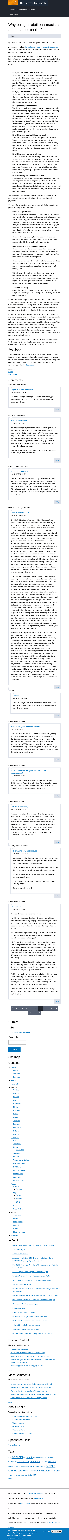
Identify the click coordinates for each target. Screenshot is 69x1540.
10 (35, 1008)
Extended (16, 1077)
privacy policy (25, 1503)
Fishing (16, 1218)
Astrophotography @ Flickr (22, 1433)
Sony (57, 1470)
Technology (15, 1138)
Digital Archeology (19, 1163)
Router (45, 1470)
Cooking (16, 1090)
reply (57, 409)
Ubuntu (32, 1475)
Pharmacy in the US (19, 421)
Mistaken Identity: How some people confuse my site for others (35, 1295)
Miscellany (14, 1235)
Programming (18, 1174)
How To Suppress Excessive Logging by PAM (26, 1366)
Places (13, 1184)
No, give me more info (15, 1538)
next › (35, 1013)
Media (15, 1107)
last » (39, 1013)
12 (46, 1008)
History (15, 1100)
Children (16, 1134)
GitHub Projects (18, 1426)
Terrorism (16, 1121)
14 (56, 1008)
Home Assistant (25, 1466)
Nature (15, 1228)
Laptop (42, 1466)
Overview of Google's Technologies (25, 1304)
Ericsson (52, 1461)
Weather (19, 1189)
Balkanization (44, 1457)
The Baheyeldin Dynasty (34, 1493)
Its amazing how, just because (25, 851)
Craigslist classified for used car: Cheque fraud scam (29, 1391)
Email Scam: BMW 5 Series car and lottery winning (28, 1398)
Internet (16, 1157)
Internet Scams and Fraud (21, 1284)
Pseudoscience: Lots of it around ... (25, 1312)
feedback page (28, 365)
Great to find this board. (20, 513)
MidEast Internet (19, 1170)
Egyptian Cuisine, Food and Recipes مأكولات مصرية (31, 1276)
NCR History (17, 1167)
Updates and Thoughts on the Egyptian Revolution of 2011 (33, 1333)
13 (51, 1008)
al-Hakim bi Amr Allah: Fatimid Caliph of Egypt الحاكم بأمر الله (34, 1245)
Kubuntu (36, 1466)
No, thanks (56, 1531)
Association (20, 1150)
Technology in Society (21, 1160)
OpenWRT (23, 1470)
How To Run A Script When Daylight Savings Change (29, 1356)
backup (36, 1457)
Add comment (13, 374)
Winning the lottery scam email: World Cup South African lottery (33, 1394)
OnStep (12, 1470)
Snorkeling (17, 1225)
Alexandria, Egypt (18, 1249)
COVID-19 (35, 1461)
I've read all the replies (20, 907)
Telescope (24, 1475)
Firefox (10, 1466)
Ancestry (16, 1074)
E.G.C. (18, 1202)
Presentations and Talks (21, 1032)
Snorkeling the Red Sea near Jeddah (25, 1329)
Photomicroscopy (19, 1232)
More (10, 1478)
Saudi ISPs (17, 1177)
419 (9, 1457)
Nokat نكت (14, 1084)
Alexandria (19, 1199)
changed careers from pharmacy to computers (41, 47)
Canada (16, 1186)
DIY (46, 1462)
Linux (15, 1140)
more (10, 1370)
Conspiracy (12, 1462)
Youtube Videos (18, 1423)
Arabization (17, 1144)
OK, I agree (46, 1531)
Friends (13, 1080)
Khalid (10, 372)
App (24, 1457)
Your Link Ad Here (14, 1445)
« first (13, 1008)
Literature (16, 1110)
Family (13, 1068)
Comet (51, 1457)
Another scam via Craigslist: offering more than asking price (31, 1384)
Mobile (50, 1466)
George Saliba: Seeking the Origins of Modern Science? (32, 1280)
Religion (16, 1131)
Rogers (38, 1470)
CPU (42, 1462)
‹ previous (17, 1008)
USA (15, 1205)
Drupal (15, 1147)
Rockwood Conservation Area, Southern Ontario (29, 1321)
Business (16, 1124)
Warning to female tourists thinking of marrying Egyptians (31, 1387)
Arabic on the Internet (20, 1254)
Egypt (15, 1193)
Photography (18, 1222)
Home (13, 36)
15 (30, 1013)
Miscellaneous (18, 1180)
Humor (15, 1117)
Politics (15, 1114)
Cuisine (18, 1195)
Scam (51, 1471)
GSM (16, 1466)
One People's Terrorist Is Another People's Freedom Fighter (33, 1300)
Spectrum (11, 1475)
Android (17, 1457)
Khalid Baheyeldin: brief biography (24, 1416)
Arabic (29, 1457)
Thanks (16, 696)
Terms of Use (38, 1498)
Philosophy (17, 1127)
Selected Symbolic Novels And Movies (26, 1325)
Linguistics (17, 1104)
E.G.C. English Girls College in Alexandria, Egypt (30, 1272)
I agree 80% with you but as (22, 390)
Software (16, 1153)
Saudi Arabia (18, 1209)
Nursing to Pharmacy (19, 471)
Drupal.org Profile (18, 1430)
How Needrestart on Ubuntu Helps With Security (27, 1353)
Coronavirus (23, 1461)
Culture (16, 1093)
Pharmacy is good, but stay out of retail (26, 727)
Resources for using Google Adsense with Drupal (30, 1316)
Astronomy (17, 1215)
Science (16, 1097)
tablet (18, 1475)
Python (31, 1471)
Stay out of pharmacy (19, 807)
